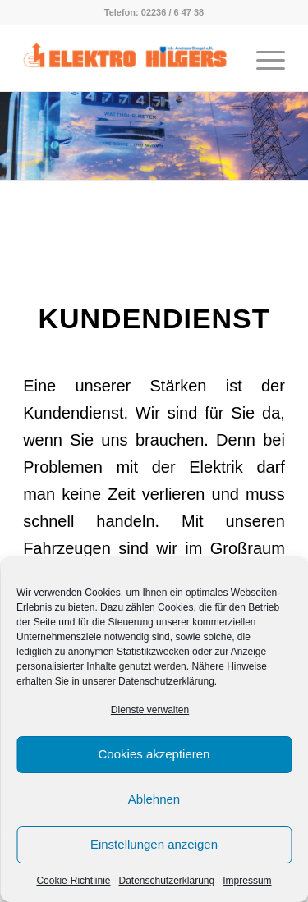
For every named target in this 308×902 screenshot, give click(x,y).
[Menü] (262, 58)
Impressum (247, 880)
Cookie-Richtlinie (73, 880)
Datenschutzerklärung (166, 880)
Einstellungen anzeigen (154, 844)
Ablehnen (154, 799)
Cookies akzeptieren (154, 754)
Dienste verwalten (150, 710)
